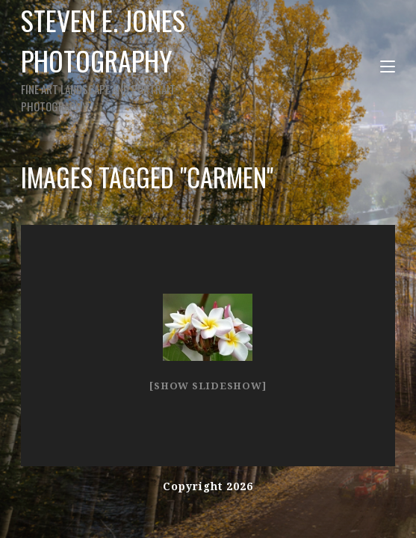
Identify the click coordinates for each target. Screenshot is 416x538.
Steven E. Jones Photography (130, 57)
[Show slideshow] (207, 386)
